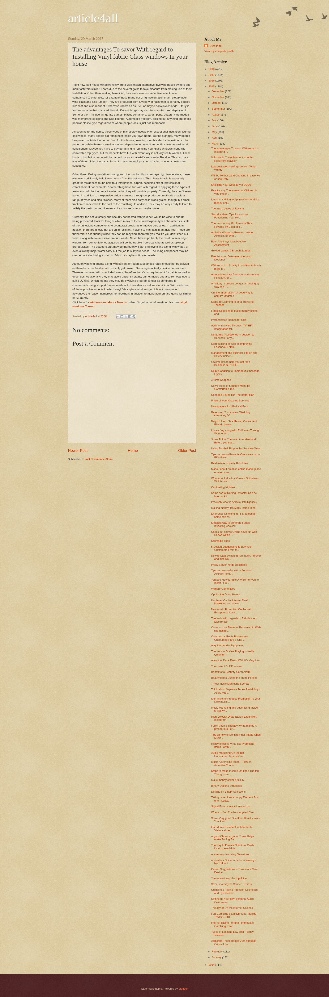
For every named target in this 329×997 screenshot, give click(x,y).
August (216, 114)
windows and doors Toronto (108, 302)
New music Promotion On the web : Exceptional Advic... (232, 611)
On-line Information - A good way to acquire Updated (232, 294)
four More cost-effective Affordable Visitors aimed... (231, 829)
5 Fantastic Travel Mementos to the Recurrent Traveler (232, 159)
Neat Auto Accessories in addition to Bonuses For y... (232, 336)
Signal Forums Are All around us (230, 806)
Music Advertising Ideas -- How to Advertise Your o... (231, 763)
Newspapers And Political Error (229, 406)
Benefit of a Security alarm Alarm (230, 671)
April (215, 137)
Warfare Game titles (223, 588)
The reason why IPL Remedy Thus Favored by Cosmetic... (232, 225)
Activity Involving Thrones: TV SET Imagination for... (232, 327)
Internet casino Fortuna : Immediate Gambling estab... (232, 924)
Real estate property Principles (229, 463)
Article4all (215, 45)
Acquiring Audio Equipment (227, 645)
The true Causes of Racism (227, 208)
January (217, 957)
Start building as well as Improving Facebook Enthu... (231, 345)
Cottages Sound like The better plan (232, 394)
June (215, 126)
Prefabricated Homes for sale (228, 319)
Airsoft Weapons (221, 379)
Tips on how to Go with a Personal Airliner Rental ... (231, 572)
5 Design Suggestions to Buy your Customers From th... (231, 548)
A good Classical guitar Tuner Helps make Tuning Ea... (232, 838)
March (216, 143)
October (217, 102)
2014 (212, 964)
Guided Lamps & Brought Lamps (230, 250)
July (214, 120)
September (219, 108)
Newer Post (77, 451)
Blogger (183, 988)
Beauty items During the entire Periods (234, 677)
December (218, 91)
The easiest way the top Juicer (229, 878)
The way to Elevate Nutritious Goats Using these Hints (232, 847)
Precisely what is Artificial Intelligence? (234, 502)
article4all (93, 18)
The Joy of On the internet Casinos (232, 907)
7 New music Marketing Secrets (230, 683)
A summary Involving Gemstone (230, 854)
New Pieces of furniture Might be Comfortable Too (230, 387)
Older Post (187, 451)
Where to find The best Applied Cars (233, 812)
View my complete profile (219, 51)
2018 (212, 69)
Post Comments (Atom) (99, 459)
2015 (212, 86)
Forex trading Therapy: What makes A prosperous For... (233, 727)
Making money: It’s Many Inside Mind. (233, 507)
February (217, 951)
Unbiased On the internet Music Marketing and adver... (230, 602)
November (218, 97)
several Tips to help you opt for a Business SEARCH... (230, 363)
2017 (212, 74)
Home (133, 451)
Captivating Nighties (223, 487)
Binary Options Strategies (226, 785)
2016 (212, 80)
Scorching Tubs (220, 540)
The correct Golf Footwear (227, 666)
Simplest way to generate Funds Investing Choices (230, 524)
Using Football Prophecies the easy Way (235, 448)
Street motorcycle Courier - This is (231, 884)
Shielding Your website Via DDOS (231, 184)
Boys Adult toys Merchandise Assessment (228, 243)
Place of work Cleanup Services (230, 400)
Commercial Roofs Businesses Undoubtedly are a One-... (229, 638)
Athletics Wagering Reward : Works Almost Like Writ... (232, 234)
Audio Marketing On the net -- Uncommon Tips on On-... (229, 754)
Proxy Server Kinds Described (229, 564)
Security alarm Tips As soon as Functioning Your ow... (229, 216)
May (215, 132)
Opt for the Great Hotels (225, 594)
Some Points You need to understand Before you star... (233, 441)
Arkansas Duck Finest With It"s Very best (235, 660)
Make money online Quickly (227, 779)
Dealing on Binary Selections (228, 791)
